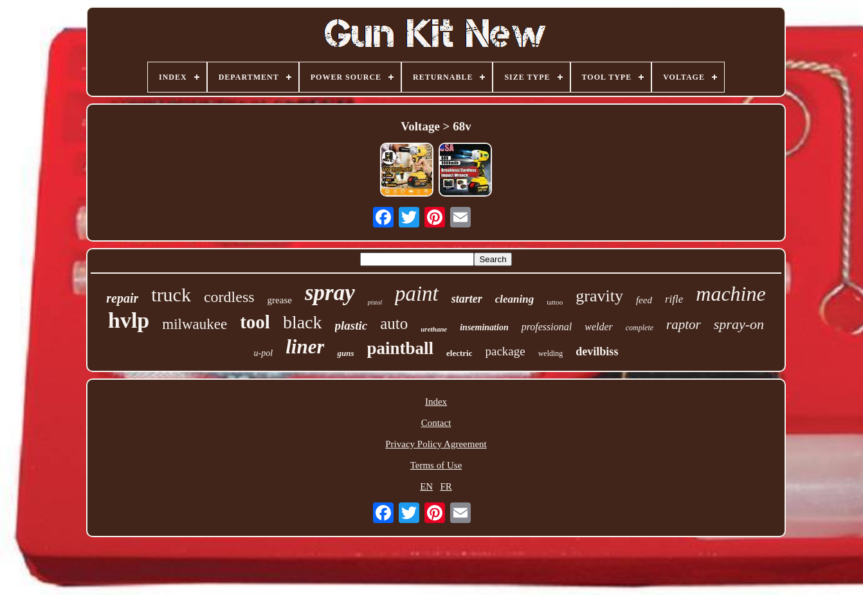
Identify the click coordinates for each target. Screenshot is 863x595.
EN (426, 486)
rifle (674, 299)
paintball (400, 348)
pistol (375, 302)
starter (466, 298)
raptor (683, 324)
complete (639, 327)
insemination (484, 327)
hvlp (128, 320)
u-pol (263, 353)
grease (280, 300)
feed (644, 300)
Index (436, 401)
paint (417, 293)
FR (445, 486)
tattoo (555, 302)
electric (459, 353)
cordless (229, 297)
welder (599, 326)
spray (330, 292)
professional (547, 326)
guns (345, 353)
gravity (599, 296)
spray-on (739, 324)
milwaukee (194, 324)
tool (255, 322)
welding (550, 353)
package (505, 351)
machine (730, 293)
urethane (434, 329)
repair (122, 298)
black (302, 322)
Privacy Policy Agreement (435, 444)
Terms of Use (436, 465)
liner (305, 346)
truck (171, 294)
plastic (351, 325)
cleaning (514, 299)
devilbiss (597, 351)
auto (394, 323)
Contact (436, 423)
